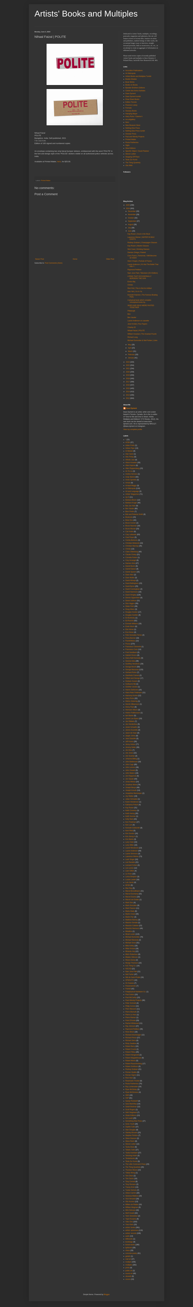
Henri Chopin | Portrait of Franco (139, 261)
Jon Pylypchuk (130, 776)
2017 (128, 382)
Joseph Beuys (130, 787)
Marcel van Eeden (132, 900)
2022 (128, 365)
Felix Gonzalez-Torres (133, 635)
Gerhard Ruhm (131, 672)
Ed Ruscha (129, 621)
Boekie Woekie (131, 79)
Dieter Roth (129, 606)
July (129, 228)
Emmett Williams (131, 624)
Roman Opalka (131, 1072)
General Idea (130, 661)
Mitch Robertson (131, 954)
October (131, 218)
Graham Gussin (131, 681)
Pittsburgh (131, 311)
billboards (129, 1239)
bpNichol (128, 1248)
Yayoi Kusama (130, 1219)
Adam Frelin (130, 445)
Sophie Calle (130, 1127)
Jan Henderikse (131, 724)
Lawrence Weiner (132, 856)
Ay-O (127, 497)
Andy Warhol (130, 477)
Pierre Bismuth (131, 1012)
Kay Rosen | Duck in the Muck (138, 234)
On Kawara (129, 983)
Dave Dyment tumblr (133, 96)
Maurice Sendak (131, 923)
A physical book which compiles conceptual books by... (139, 301)
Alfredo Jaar (130, 460)
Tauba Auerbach (131, 1153)
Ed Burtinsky (130, 618)
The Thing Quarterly (133, 163)
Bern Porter (129, 511)
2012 (128, 398)
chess (127, 1250)
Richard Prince (131, 1038)
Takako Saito (130, 1150)
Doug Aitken (130, 609)
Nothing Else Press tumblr (135, 131)
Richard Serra (130, 1040)
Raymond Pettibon (134, 270)
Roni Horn (129, 1078)
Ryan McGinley (131, 1089)
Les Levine (129, 868)
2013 (128, 395)
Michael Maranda (131, 940)
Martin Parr (129, 917)
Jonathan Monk (131, 785)
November (132, 214)
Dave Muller (129, 578)
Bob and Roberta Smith (134, 514)
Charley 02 (131, 327)
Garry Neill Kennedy (133, 658)
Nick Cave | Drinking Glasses (138, 249)
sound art (129, 1273)
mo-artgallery (130, 119)
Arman (127, 483)
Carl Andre (129, 532)
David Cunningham (132, 589)
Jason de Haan (131, 733)
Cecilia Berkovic (131, 540)
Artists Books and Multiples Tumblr (138, 76)
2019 (128, 375)
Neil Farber (129, 974)
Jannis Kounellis (131, 730)
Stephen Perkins (131, 1135)
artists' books (130, 1227)
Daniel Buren (130, 566)
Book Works (129, 82)
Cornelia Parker (131, 557)
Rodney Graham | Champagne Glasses (142, 243)
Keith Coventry (131, 810)
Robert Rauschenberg (133, 1064)
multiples (128, 1265)
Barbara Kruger (131, 503)
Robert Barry (130, 1046)
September (132, 221)
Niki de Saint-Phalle (132, 977)
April (130, 348)
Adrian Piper (130, 448)
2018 (128, 378)
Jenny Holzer (130, 744)
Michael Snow (130, 943)
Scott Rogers (130, 1110)
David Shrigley (130, 595)
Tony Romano (130, 1184)
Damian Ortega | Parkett (136, 252)
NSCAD (128, 969)
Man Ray (128, 888)
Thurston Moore (131, 1170)
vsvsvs (128, 1279)
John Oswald (130, 770)
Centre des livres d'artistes (135, 91)
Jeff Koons (129, 741)
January (131, 358)
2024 (128, 208)
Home (75, 259)
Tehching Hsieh (131, 1156)
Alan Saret (129, 454)
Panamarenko (130, 986)
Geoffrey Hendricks (132, 664)
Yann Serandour (131, 1216)
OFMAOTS (129, 980)
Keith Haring (130, 813)
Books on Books (131, 85)
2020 (128, 372)
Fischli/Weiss (130, 641)
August (131, 224)
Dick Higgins (130, 603)
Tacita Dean (129, 1147)
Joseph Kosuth (131, 790)
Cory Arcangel (130, 560)
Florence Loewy (131, 105)
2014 (128, 392)
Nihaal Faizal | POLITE (136, 331)
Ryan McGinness (131, 1092)
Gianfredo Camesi (132, 675)
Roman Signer (130, 1075)
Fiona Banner (130, 638)
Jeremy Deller (130, 747)
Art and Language (132, 491)
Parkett (128, 989)
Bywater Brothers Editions (135, 88)
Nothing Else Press (132, 128)
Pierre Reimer (130, 1017)
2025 (128, 205)
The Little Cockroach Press (135, 1164)
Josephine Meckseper (133, 793)
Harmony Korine (131, 696)
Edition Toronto (131, 102)
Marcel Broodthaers (132, 891)
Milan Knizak (130, 949)
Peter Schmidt (130, 1003)
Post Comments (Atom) (53, 263)
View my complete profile (132, 429)
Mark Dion (129, 903)
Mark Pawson (130, 908)
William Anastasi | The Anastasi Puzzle (141, 334)
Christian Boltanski (132, 543)
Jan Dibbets (129, 721)
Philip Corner (130, 1006)
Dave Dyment (130, 93)
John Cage (129, 764)
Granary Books (131, 111)
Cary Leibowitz (131, 534)
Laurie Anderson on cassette (138, 321)
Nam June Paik (131, 971)
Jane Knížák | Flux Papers (137, 324)
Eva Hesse (129, 632)
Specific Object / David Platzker (137, 151)
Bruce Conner (130, 523)
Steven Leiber (130, 154)
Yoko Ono (129, 1222)
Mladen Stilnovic (131, 957)
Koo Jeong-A (130, 836)
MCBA (127, 885)
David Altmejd (130, 580)
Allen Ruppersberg (132, 468)
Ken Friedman (130, 822)
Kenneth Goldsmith (132, 828)
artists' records (130, 1233)
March (130, 351)
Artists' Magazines (132, 494)
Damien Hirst (130, 563)
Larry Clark (129, 842)
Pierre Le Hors (130, 1015)
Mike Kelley (129, 946)
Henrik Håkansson (132, 704)
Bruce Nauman (131, 526)
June (130, 231)
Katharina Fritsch (131, 805)
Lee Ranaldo (130, 862)
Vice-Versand (130, 1199)
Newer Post (39, 259)
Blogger (107, 1294)
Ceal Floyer (129, 537)
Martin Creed (130, 914)
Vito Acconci (130, 1202)
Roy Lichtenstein (131, 1087)
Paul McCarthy (131, 997)
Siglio (127, 145)
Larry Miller (129, 845)
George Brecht (130, 667)
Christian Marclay (132, 546)
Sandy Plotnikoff (131, 1101)
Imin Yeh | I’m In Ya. (134, 291)
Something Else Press (133, 1121)
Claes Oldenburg (131, 552)
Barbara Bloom (131, 500)
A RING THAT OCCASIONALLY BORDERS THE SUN (139, 277)
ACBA (127, 442)
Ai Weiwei (129, 451)
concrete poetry (131, 1253)
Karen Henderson (132, 802)
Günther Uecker (131, 687)
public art (128, 1271)
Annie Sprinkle (130, 480)
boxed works (130, 1245)
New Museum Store (132, 125)
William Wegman (131, 1207)
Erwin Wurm (130, 626)
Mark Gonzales (131, 905)
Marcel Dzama (130, 897)
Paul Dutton (129, 994)
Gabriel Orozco (131, 655)
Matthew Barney (131, 920)
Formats (128, 108)
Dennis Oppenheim (132, 598)
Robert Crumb (130, 1049)
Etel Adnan (129, 629)
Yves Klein (129, 1224)
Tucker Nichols (131, 1190)
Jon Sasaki (129, 779)
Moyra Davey (130, 960)
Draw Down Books (132, 99)
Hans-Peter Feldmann (133, 693)
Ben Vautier (131, 317)
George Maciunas (132, 670)
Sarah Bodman (131, 1107)
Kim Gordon (129, 833)
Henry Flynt (129, 707)
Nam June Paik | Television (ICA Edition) (142, 273)
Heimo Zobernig (131, 701)
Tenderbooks (130, 1158)
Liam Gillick (129, 871)
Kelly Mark (129, 819)
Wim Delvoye (130, 1210)
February (131, 355)
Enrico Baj (131, 282)
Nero (127, 122)
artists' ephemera (131, 1230)
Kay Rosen (129, 808)
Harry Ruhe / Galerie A (134, 116)
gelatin (127, 1256)
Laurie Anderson (131, 851)
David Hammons (131, 592)
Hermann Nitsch (131, 710)
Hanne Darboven (131, 690)
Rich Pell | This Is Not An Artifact (139, 288)
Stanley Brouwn (131, 1133)
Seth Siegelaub (131, 1112)
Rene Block (129, 1032)
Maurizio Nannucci (132, 928)
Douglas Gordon (131, 612)
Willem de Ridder (131, 1204)
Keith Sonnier (130, 816)
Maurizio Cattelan (132, 926)
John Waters (130, 773)
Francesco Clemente (133, 647)
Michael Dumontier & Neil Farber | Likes (142, 340)
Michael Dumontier (132, 937)
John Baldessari (131, 762)
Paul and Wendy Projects (135, 137)
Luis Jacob (129, 882)
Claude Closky (130, 554)
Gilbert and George (132, 678)
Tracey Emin (130, 1187)
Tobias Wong (130, 1173)
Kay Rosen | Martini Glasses (138, 246)
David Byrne (130, 586)
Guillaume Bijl (130, 684)
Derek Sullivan (130, 601)
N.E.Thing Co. (130, 966)
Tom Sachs (129, 1179)
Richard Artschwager (133, 1035)
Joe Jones (129, 753)
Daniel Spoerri (130, 572)
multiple (128, 1262)
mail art (128, 1259)
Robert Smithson (131, 1066)
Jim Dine (128, 750)
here (59, 161)
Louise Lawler (130, 880)
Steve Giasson (130, 1138)
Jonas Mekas (130, 782)
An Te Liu (129, 471)
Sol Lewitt (129, 1118)
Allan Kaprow (130, 465)
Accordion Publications (134, 70)
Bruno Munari (130, 529)
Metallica (128, 931)
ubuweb (128, 1276)
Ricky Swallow (130, 1043)
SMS (127, 1095)
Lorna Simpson (131, 877)
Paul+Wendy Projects (133, 1000)
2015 (128, 388)
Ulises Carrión (130, 1193)
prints (127, 1268)
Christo (130, 285)
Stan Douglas (130, 1130)
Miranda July (130, 951)
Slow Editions (130, 148)
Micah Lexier (130, 934)
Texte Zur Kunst (131, 160)
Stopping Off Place (132, 157)
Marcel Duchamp (131, 894)
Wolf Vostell (129, 1213)
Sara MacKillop (131, 1104)
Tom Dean (129, 1176)
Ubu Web (129, 165)
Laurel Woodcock (132, 848)
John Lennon (130, 767)
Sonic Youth (129, 1124)
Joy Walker (129, 796)
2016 (128, 385)
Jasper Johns (130, 736)
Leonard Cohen (131, 865)
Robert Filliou (130, 1052)
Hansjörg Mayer (131, 114)
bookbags (129, 1242)
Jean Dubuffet (130, 739)
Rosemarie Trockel (132, 1081)
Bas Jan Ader (130, 506)
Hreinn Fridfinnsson (132, 713)
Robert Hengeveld (132, 1055)
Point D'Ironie (130, 1020)
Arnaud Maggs (130, 486)
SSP (127, 1098)
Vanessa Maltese (131, 1196)
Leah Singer (130, 859)
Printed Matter (45, 180)
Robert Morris (130, 1061)
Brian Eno (129, 520)
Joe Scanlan (130, 756)
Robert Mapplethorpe (133, 1058)
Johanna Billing (131, 759)
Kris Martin (129, 839)
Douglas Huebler (131, 615)
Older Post (110, 259)
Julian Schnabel (131, 799)
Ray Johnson (130, 1026)
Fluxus (127, 644)
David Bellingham (132, 583)
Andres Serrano (131, 474)
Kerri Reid (129, 831)
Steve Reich (130, 1141)
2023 (128, 362)
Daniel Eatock (130, 569)
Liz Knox (128, 874)
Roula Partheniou (132, 142)
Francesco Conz (131, 649)
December (132, 211)
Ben (128, 314)
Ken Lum (128, 825)
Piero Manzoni (130, 1009)
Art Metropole (130, 73)
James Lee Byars (132, 718)
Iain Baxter (129, 716)
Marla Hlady (129, 911)
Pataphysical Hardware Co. (135, 992)
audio (127, 1236)
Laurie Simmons (131, 854)
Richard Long (132, 337)
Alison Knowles (131, 463)
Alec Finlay (129, 457)
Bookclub (128, 517)
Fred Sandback (131, 652)
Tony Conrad (130, 1181)
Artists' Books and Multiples (86, 13)
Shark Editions (130, 1115)
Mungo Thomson (131, 963)
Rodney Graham (131, 1069)
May (130, 345)
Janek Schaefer (131, 727)
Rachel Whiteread (132, 1023)
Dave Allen (129, 575)
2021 (128, 368)
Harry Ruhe (129, 698)
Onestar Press (130, 134)
